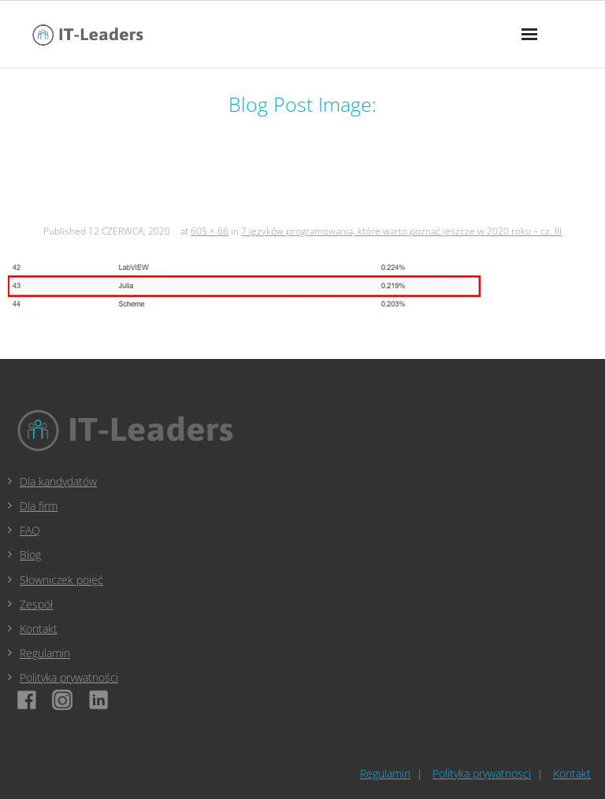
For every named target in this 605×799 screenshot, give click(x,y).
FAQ (30, 530)
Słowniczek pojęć (61, 579)
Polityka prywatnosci (481, 773)
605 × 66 (209, 231)
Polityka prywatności (69, 677)
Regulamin (45, 652)
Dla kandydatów (58, 481)
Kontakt (39, 628)
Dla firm (39, 505)
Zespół (36, 604)
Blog (30, 554)
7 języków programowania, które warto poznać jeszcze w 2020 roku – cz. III (401, 231)
